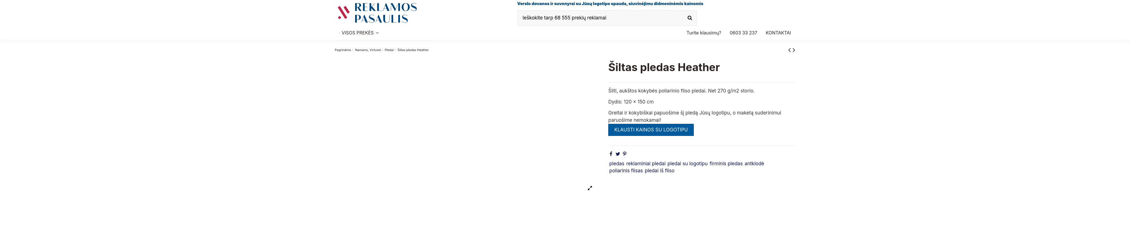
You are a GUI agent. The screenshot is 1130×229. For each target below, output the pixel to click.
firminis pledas (726, 163)
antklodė (754, 163)
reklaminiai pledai (646, 163)
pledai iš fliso (660, 170)
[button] (743, 33)
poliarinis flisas (626, 170)
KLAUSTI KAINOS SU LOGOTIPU (651, 130)
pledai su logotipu (688, 163)
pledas (616, 163)
